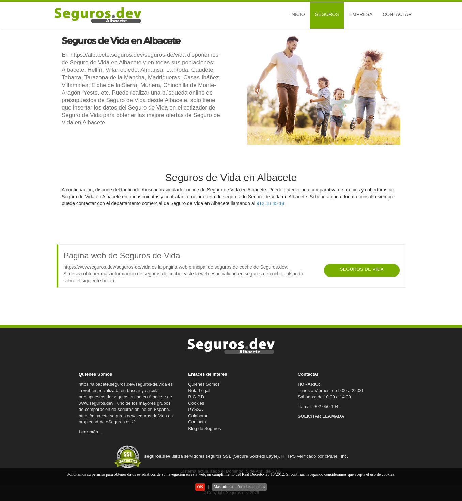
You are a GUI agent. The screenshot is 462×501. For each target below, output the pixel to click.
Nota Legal (199, 390)
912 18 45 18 (270, 203)
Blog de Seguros (204, 428)
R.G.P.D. (196, 396)
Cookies (196, 403)
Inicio (297, 14)
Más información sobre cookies (239, 486)
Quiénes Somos (204, 384)
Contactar (397, 14)
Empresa (360, 14)
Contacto (197, 421)
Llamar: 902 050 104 (318, 406)
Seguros (327, 14)
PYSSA (195, 409)
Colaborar (197, 415)
